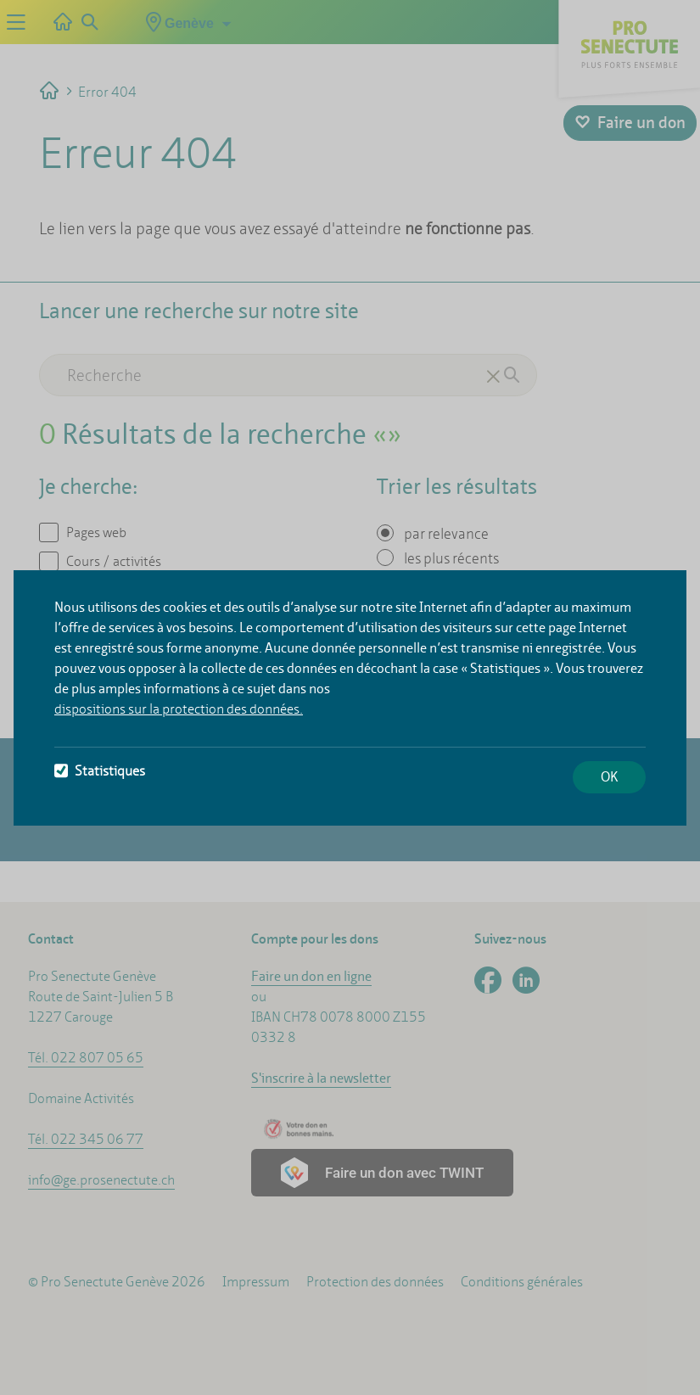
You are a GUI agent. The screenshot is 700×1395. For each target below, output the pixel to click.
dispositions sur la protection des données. (178, 709)
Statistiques (99, 771)
